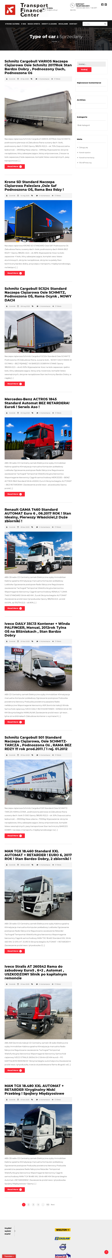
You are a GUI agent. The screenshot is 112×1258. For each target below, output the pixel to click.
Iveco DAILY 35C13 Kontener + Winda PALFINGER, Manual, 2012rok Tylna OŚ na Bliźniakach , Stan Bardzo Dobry (37, 629)
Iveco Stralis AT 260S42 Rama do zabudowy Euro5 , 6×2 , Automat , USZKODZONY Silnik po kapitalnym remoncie (37, 979)
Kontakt (73, 24)
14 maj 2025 (25, 196)
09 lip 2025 (25, 79)
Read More (14, 167)
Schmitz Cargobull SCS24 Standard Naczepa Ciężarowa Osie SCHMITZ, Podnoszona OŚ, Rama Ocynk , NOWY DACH (37, 294)
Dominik (12, 79)
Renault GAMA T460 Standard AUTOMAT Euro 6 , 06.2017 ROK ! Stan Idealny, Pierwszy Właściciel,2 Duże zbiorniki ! (37, 515)
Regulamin (63, 24)
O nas (23, 24)
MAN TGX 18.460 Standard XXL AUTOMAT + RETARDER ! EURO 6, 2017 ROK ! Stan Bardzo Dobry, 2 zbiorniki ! (35, 860)
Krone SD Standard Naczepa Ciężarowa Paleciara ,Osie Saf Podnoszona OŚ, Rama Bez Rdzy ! (35, 186)
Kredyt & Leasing (49, 24)
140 (47, 1211)
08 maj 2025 (25, 306)
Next (53, 1211)
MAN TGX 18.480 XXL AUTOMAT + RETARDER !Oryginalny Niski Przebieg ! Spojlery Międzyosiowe (36, 1096)
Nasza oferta (34, 24)
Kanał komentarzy (86, 158)
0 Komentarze (44, 79)
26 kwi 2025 (25, 527)
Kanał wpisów (85, 153)
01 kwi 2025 (25, 991)
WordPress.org (85, 163)
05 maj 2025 (25, 413)
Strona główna (12, 24)
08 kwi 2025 (25, 872)
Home (54, 42)
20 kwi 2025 (25, 641)
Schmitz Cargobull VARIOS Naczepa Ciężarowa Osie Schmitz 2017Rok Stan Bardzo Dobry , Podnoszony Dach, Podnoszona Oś (38, 67)
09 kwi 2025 (25, 758)
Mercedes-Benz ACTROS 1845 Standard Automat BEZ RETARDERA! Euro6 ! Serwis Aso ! (35, 403)
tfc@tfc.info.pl (52, 10)
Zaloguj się (83, 148)
